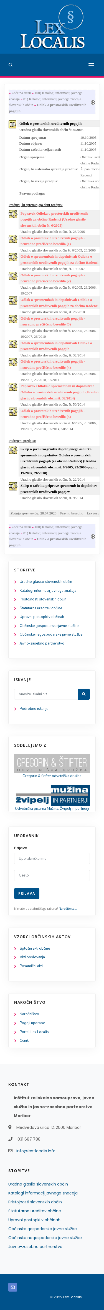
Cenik (24, 1040)
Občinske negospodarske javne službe (51, 634)
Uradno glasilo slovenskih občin (46, 581)
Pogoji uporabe (32, 1023)
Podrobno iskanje (34, 708)
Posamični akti (31, 966)
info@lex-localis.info (35, 1151)
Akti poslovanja (32, 957)
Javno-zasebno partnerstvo (42, 643)
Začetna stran (21, 93)
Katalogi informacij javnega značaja (48, 590)
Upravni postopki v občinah (42, 616)
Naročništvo (29, 1014)
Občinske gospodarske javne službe (49, 625)
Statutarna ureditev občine (41, 608)
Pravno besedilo (71, 513)
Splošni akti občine (35, 948)
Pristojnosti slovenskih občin (43, 599)
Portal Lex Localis (34, 1031)
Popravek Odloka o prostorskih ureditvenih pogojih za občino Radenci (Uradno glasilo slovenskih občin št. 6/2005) (54, 219)
